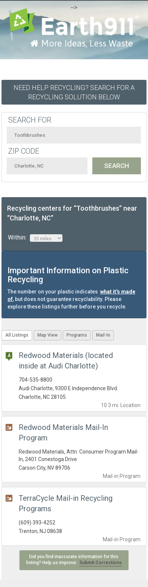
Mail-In (103, 335)
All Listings (16, 335)
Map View (47, 335)
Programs (77, 335)
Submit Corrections (100, 562)
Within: (35, 238)
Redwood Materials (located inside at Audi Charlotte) (66, 360)
